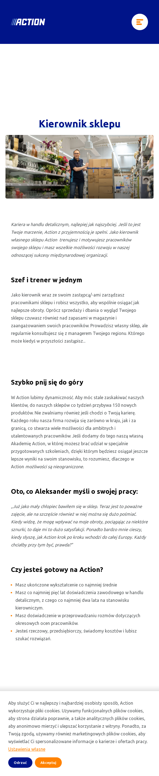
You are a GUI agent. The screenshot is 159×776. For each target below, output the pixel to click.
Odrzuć (20, 762)
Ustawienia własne (26, 749)
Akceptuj (48, 762)
